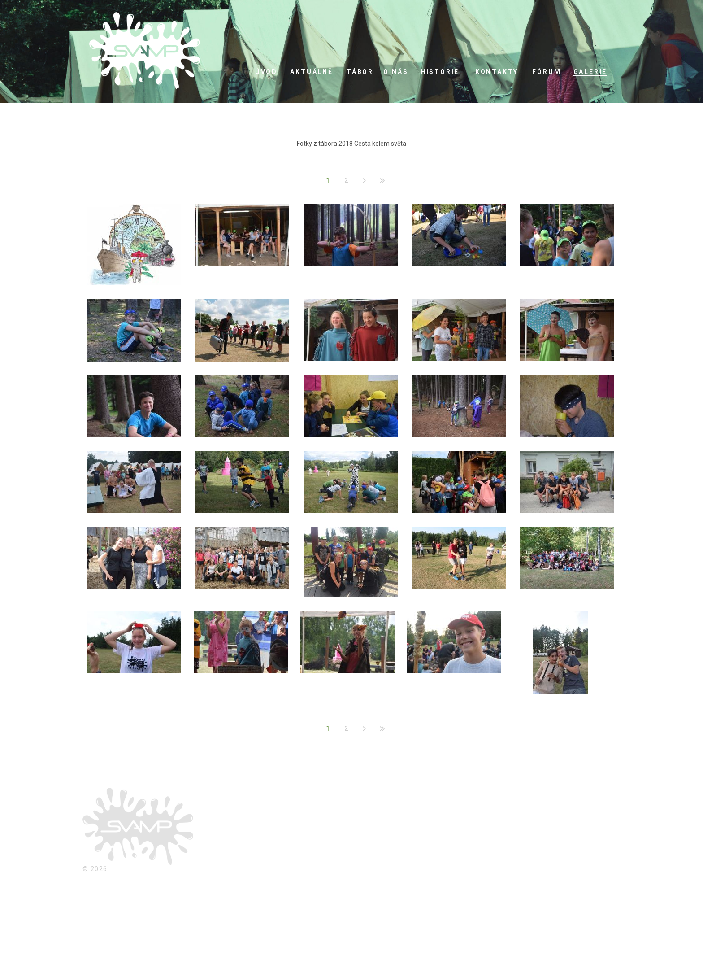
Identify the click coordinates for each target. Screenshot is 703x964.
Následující (364, 180)
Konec (382, 180)
